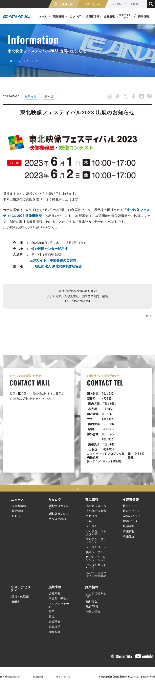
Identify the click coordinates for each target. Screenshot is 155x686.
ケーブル (92, 525)
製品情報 (17, 510)
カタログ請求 (57, 518)
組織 (52, 616)
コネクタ (92, 515)
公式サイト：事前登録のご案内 (53, 260)
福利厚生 (92, 601)
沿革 (52, 611)
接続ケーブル (94, 551)
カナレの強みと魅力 (96, 594)
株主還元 (129, 536)
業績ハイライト (133, 515)
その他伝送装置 (96, 510)
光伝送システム (96, 505)
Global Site (66, 4)
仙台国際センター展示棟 (49, 248)
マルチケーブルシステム (96, 540)
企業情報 (54, 586)
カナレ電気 (17, 16)
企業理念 (55, 621)
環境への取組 (20, 596)
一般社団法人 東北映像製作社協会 (56, 266)
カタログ (54, 499)
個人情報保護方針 (10, 676)
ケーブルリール (96, 546)
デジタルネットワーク (96, 566)
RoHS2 (15, 601)
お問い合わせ (92, 4)
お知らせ (30, 96)
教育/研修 (92, 606)
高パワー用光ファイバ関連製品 (96, 574)
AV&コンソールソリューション (96, 558)
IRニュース (130, 505)
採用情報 (143, 16)
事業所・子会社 (59, 598)
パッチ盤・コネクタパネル (96, 532)
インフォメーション (27, 60)
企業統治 (55, 626)
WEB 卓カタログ (59, 513)
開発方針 (55, 631)
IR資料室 (128, 525)
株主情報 (129, 531)
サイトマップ (63, 676)
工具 (89, 520)
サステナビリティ (20, 588)
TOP (10, 60)
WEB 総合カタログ (59, 507)
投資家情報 (19, 505)
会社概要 (55, 593)
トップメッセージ (59, 605)
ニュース (17, 499)
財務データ (130, 520)
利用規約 (38, 676)
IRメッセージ (131, 510)
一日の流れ (93, 611)
